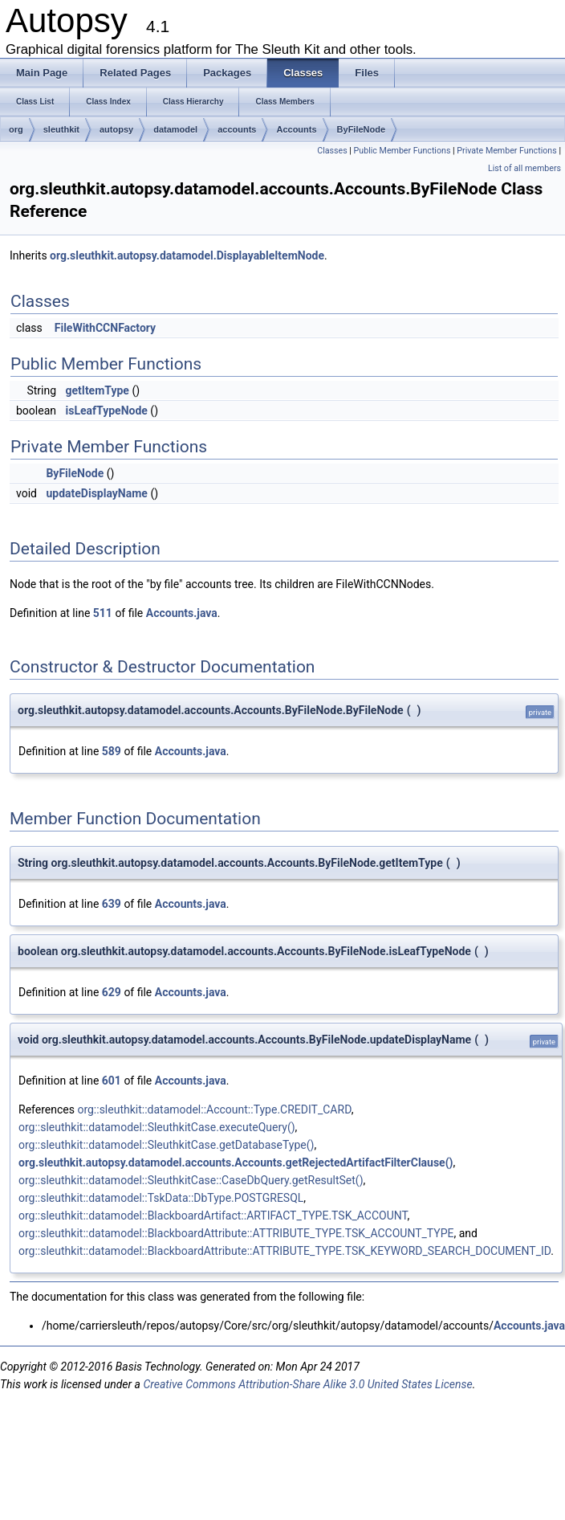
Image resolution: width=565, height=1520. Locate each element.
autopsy (116, 129)
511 (102, 613)
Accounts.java (181, 613)
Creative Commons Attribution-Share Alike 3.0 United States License (307, 1384)
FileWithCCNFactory (105, 327)
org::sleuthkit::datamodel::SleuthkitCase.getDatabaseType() (166, 1144)
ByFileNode (361, 129)
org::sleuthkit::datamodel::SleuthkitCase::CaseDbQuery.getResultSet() (191, 1180)
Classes (332, 150)
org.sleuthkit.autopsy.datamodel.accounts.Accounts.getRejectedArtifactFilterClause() (235, 1162)
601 (111, 1080)
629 (111, 992)
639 (111, 903)
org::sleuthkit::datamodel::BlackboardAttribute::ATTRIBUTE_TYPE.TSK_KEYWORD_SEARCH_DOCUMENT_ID (284, 1250)
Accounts (296, 129)
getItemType (96, 390)
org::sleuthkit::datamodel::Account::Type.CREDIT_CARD (214, 1109)
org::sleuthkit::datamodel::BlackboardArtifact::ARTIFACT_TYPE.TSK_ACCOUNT (212, 1215)
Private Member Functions (506, 150)
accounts (236, 129)
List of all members (524, 168)
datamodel (175, 129)
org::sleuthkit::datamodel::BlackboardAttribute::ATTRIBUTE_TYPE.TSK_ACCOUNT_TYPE (236, 1233)
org (16, 129)
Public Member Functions (402, 150)
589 (111, 751)
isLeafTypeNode (106, 410)
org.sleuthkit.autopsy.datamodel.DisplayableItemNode (187, 255)
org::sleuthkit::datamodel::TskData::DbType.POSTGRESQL (160, 1197)
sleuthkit (61, 129)
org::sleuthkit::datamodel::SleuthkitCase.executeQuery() (156, 1127)
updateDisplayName (96, 493)
